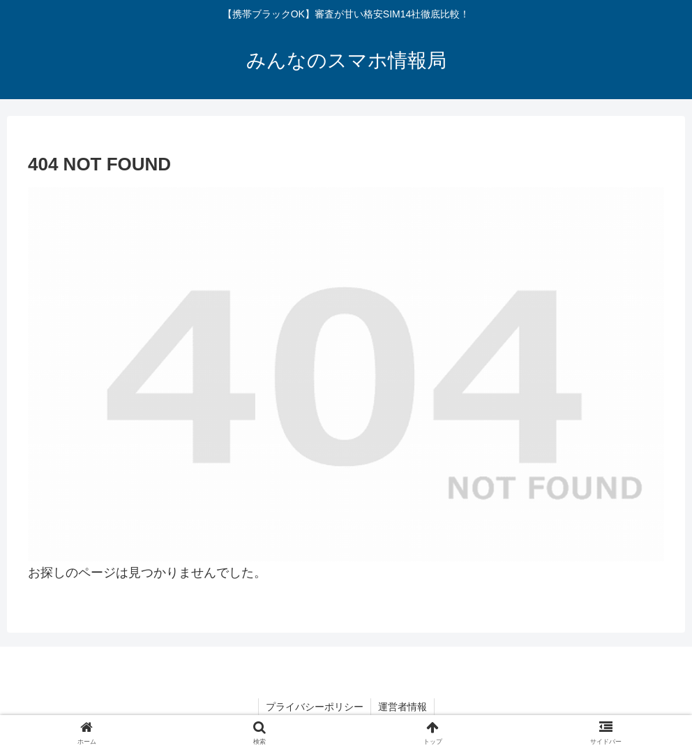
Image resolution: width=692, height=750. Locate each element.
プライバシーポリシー (314, 706)
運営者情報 (402, 706)
